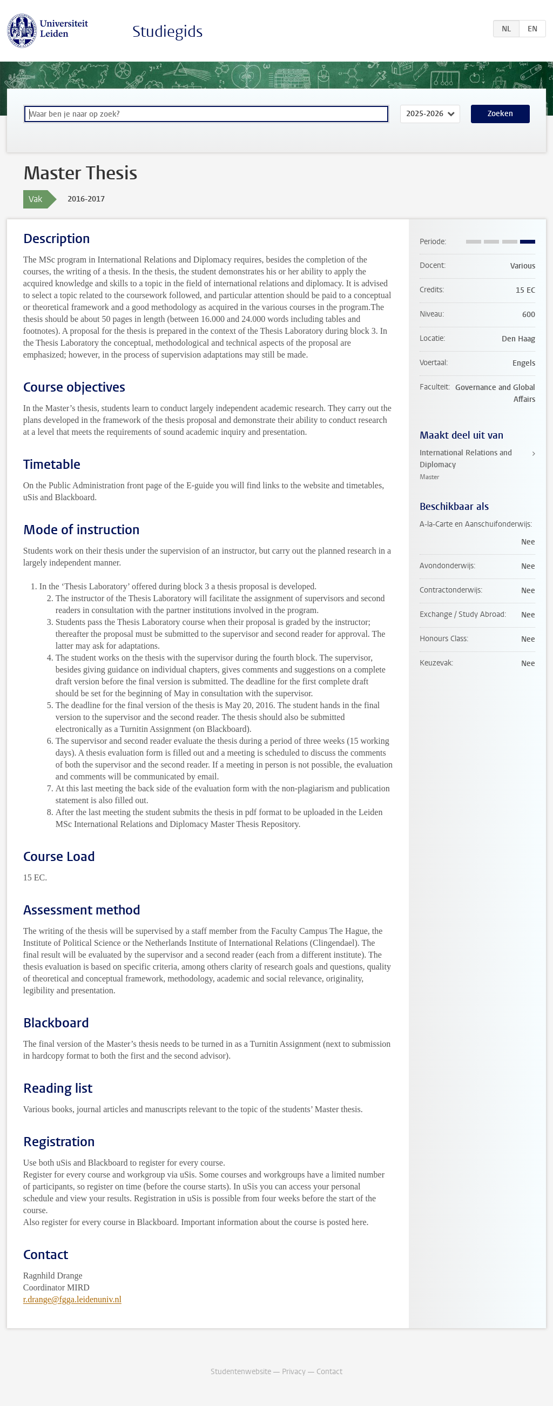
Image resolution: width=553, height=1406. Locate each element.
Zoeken (500, 114)
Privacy (294, 1372)
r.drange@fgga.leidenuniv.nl (72, 1299)
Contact (329, 1372)
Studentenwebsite (241, 1372)
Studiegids (167, 32)
